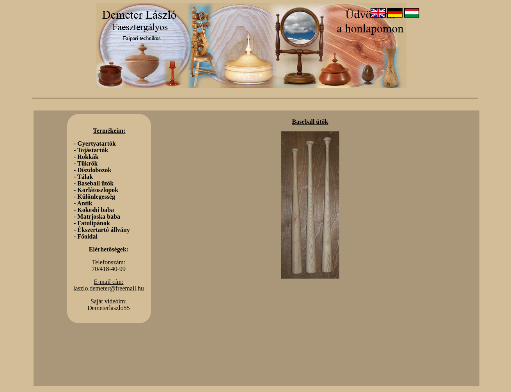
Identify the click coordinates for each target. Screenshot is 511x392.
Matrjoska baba (98, 216)
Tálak (85, 176)
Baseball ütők (95, 183)
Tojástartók (92, 150)
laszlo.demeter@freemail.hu (108, 288)
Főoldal (87, 236)
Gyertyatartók (96, 143)
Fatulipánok (93, 223)
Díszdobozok (94, 170)
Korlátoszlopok (97, 190)
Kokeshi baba (95, 210)
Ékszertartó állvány (103, 229)
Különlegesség (96, 196)
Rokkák (87, 156)
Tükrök (87, 163)
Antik (84, 203)
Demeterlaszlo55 (108, 308)
